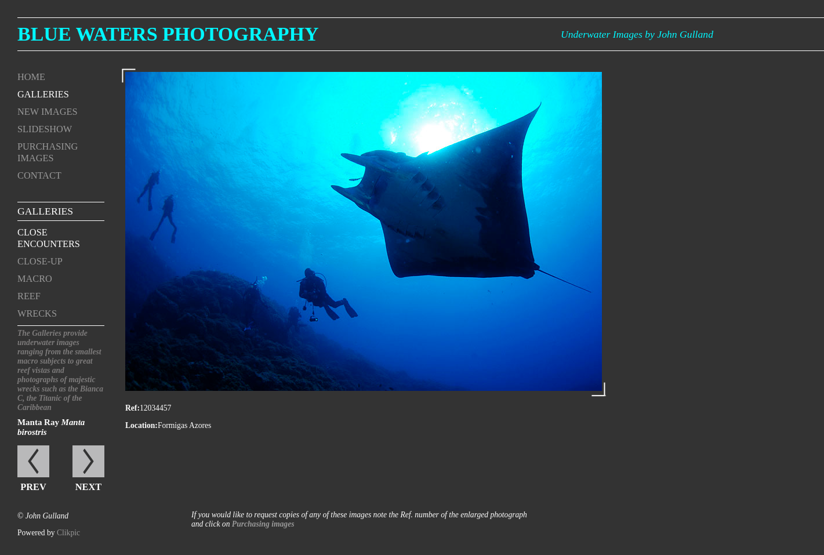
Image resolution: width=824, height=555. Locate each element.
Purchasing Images (47, 152)
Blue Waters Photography (168, 34)
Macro (34, 278)
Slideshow (44, 129)
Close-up (40, 261)
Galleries (43, 94)
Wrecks (37, 313)
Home (31, 76)
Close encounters (48, 238)
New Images (47, 111)
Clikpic (68, 532)
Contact (39, 175)
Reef (29, 296)
